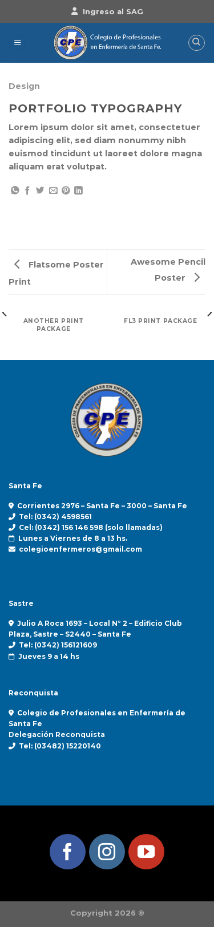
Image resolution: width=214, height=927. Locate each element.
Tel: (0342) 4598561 (55, 516)
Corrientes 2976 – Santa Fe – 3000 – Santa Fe (102, 505)
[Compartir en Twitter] (40, 191)
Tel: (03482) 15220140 (60, 746)
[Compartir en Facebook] (27, 191)
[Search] (196, 43)
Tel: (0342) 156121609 (58, 645)
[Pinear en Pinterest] (66, 191)
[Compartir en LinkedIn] (78, 191)
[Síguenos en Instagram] (107, 852)
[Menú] (17, 42)
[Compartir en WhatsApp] (15, 191)
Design (24, 86)
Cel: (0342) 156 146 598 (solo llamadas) (91, 527)
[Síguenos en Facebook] (68, 852)
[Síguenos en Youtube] (146, 852)
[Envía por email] (53, 191)
